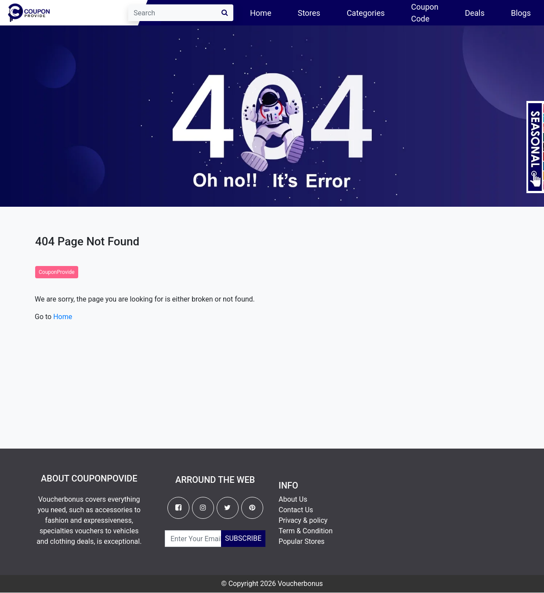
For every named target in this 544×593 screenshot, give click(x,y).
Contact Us (296, 510)
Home (267, 12)
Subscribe (243, 538)
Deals (475, 13)
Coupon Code (425, 12)
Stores (308, 13)
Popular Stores (302, 541)
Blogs (521, 13)
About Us (293, 499)
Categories (366, 13)
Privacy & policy (303, 520)
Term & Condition (306, 531)
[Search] (180, 12)
